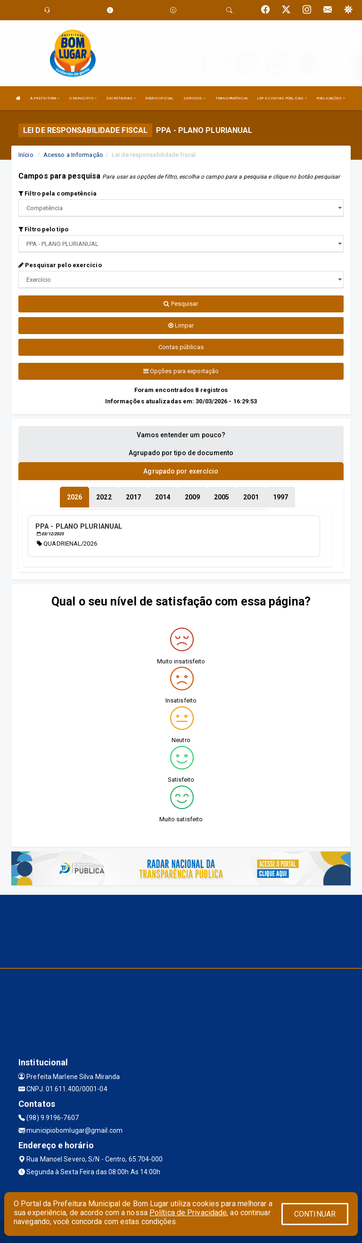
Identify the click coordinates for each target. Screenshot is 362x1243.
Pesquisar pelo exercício (60, 265)
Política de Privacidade (188, 1212)
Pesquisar (181, 303)
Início (25, 154)
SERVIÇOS (194, 98)
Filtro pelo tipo (43, 229)
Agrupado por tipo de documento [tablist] (181, 453)
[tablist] (74, 497)
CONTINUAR (315, 1214)
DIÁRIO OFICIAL (159, 98)
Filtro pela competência (57, 193)
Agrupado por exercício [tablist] (180, 471)
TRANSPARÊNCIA (231, 98)
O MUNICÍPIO (83, 98)
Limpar (181, 325)
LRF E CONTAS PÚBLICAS (282, 98)
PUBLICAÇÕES (330, 98)
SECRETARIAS (121, 98)
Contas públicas (181, 347)
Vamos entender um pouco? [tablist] (181, 435)
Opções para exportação (181, 371)
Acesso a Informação (73, 154)
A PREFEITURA (44, 98)
